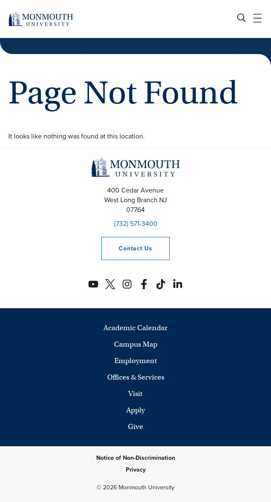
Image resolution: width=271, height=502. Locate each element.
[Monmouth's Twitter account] (110, 284)
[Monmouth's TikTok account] (161, 284)
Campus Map (135, 344)
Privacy (136, 469)
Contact (126, 248)
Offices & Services (135, 377)
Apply (135, 410)
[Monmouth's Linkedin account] (178, 284)
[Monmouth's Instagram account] (127, 284)
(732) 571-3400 (135, 223)
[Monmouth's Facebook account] (144, 284)
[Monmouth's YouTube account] (93, 284)
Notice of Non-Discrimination (135, 457)
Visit (135, 393)
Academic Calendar (135, 327)
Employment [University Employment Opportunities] (135, 360)
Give (135, 426)
